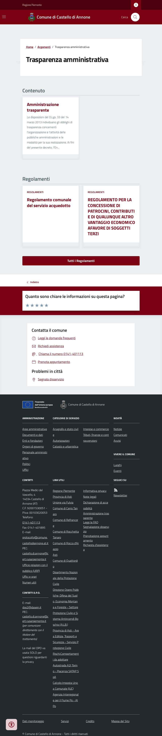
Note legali (89, 496)
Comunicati (120, 435)
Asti (55, 555)
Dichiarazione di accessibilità (95, 505)
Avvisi (117, 440)
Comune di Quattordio (65, 563)
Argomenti (44, 47)
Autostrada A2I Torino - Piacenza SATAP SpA (66, 671)
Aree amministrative (34, 429)
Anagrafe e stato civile (65, 432)
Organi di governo (33, 446)
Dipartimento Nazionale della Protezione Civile (65, 578)
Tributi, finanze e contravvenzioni (96, 438)
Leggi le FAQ (90, 522)
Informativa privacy (94, 491)
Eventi (117, 471)
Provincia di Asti (62, 496)
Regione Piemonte (32, 5)
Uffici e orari (29, 576)
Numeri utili (29, 582)
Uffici (25, 470)
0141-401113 (31, 522)
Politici (26, 464)
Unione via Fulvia (63, 502)
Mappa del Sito (120, 721)
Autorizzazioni (61, 440)
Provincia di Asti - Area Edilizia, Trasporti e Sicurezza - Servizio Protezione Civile (66, 639)
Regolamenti (35, 192)
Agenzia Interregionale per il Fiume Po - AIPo (66, 700)
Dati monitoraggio (33, 721)
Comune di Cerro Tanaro (65, 511)
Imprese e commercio (96, 429)
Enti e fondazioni (32, 440)
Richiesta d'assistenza (95, 547)
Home (29, 47)
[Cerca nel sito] (134, 17)
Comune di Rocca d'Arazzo (66, 546)
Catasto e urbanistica (65, 446)
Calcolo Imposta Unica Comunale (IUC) (65, 686)
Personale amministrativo (34, 455)
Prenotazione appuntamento (95, 538)
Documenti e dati (32, 435)
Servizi (65, 721)
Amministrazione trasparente (96, 515)
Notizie (118, 429)
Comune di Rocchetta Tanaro (66, 534)
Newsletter (120, 495)
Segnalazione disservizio (96, 529)
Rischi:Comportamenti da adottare (66, 656)
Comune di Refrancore (65, 523)
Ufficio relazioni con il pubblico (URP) (35, 568)
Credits (90, 721)
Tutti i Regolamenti (81, 260)
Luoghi (118, 465)
